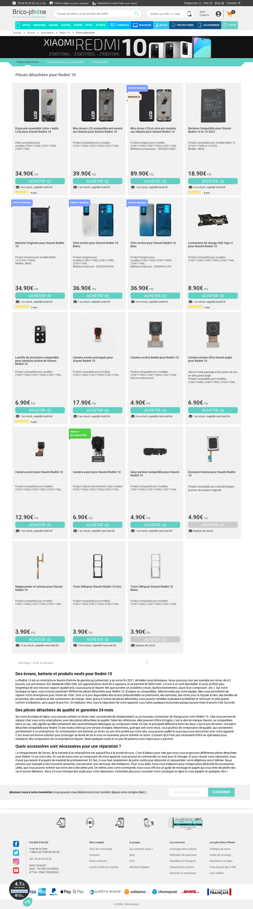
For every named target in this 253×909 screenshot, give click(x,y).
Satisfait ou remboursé (183, 873)
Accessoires (99, 62)
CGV (132, 860)
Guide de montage (220, 854)
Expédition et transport (183, 860)
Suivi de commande (100, 848)
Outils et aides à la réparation (65, 62)
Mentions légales (139, 867)
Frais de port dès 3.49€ (223, 867)
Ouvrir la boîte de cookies (104, 867)
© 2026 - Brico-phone (126, 904)
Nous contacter (98, 860)
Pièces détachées (27, 63)
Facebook (16, 844)
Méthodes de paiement (183, 854)
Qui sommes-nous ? (141, 848)
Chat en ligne (72, 3)
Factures (94, 854)
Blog (220, 3)
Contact (234, 3)
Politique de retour (220, 848)
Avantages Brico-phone (183, 848)
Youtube (16, 870)
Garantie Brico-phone (182, 867)
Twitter (16, 853)
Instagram (16, 862)
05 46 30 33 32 (30, 3)
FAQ (208, 3)
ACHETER (40, 181)
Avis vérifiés (217, 873)
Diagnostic (192, 3)
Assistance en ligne (221, 860)
